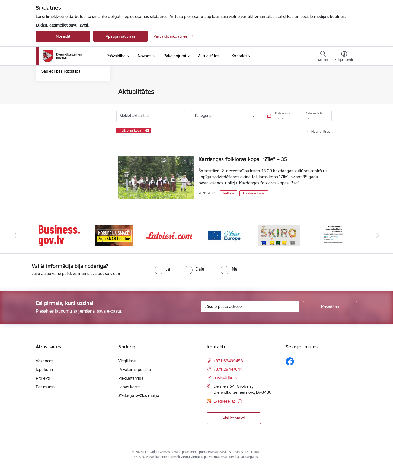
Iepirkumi (44, 369)
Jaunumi (49, 101)
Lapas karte (129, 386)
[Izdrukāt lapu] (344, 89)
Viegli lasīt (127, 360)
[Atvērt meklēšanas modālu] (323, 56)
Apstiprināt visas (120, 36)
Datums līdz (313, 113)
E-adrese (222, 401)
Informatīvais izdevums (62, 110)
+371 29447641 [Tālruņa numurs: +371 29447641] (227, 369)
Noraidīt (63, 36)
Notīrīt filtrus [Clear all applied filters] (320, 131)
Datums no (283, 113)
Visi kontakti (234, 418)
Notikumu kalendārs (59, 92)
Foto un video (54, 120)
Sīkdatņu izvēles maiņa (138, 395)
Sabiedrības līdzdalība (61, 129)
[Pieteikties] (330, 306)
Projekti (43, 378)
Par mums (45, 386)
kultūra (228, 193)
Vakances (44, 360)
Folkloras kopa (253, 193)
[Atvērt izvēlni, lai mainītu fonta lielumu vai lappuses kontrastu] (344, 56)
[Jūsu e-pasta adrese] (250, 306)
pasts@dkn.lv (225, 377)
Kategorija (203, 115)
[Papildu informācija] (240, 401)
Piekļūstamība (130, 378)
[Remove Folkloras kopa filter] (147, 130)
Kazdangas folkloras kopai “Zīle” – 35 (243, 159)
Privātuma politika (134, 369)
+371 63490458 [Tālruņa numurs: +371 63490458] (228, 360)
